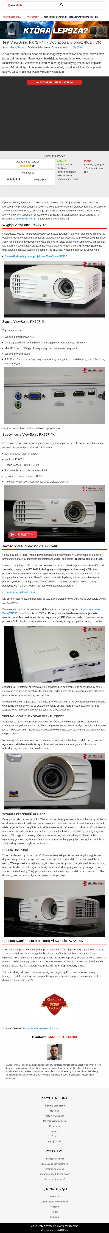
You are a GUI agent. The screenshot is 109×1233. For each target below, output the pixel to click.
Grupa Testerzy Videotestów (54, 1201)
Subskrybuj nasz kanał (54, 82)
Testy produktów (12, 17)
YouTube (54, 1206)
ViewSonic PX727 (26, 218)
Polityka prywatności (54, 1116)
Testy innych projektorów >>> (40, 1028)
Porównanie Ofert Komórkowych (54, 1174)
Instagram (54, 1217)
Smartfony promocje (54, 1169)
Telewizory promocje (54, 1158)
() (73, 47)
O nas (54, 1136)
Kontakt (54, 1131)
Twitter (54, 1212)
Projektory (33, 17)
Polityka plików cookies (54, 1121)
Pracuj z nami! (54, 1141)
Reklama (54, 1110)
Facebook (54, 1196)
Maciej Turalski (18, 47)
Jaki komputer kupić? (54, 1179)
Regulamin (54, 1126)
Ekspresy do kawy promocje (54, 1164)
